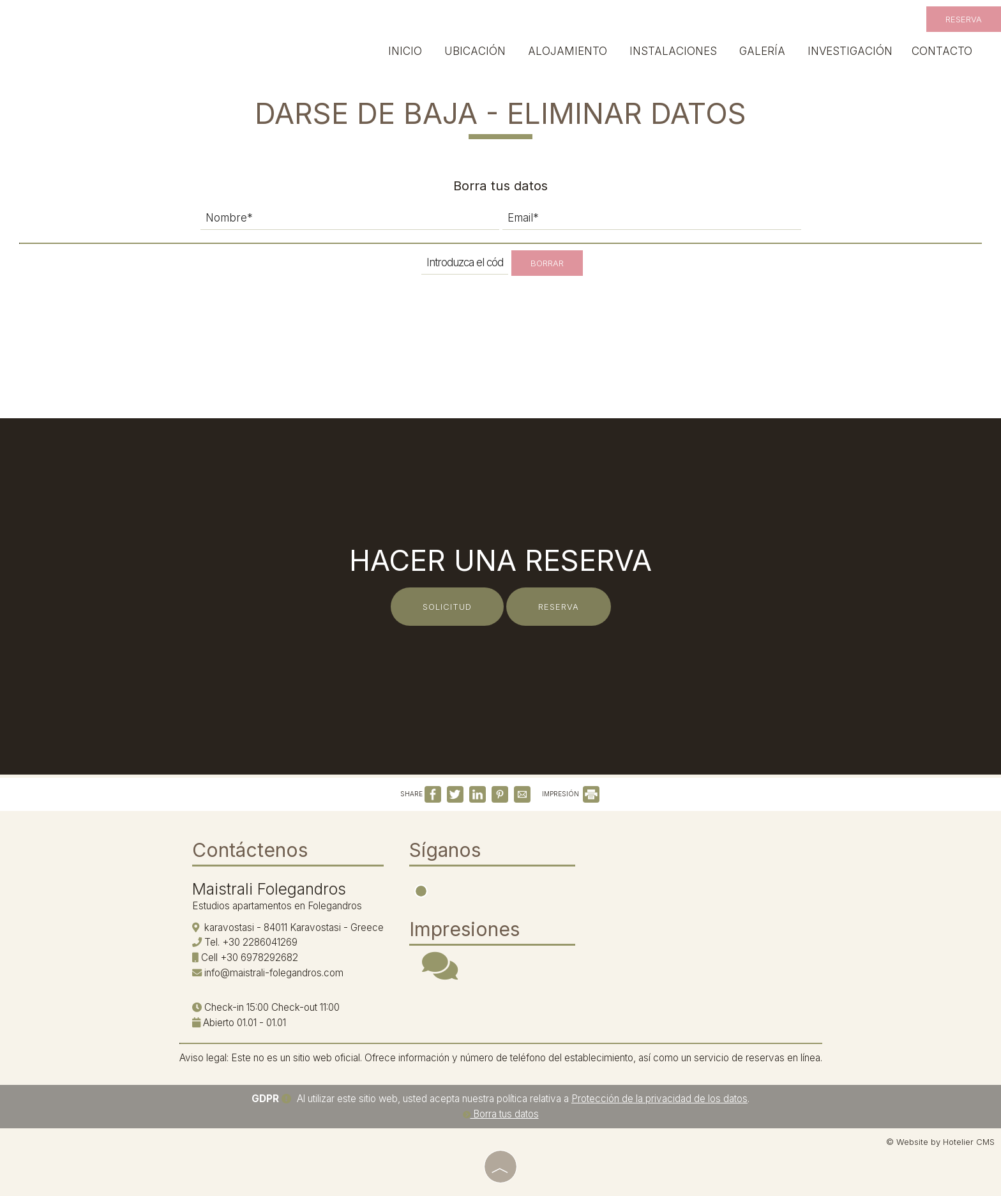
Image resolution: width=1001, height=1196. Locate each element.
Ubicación (475, 51)
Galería (762, 51)
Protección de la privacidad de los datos (659, 1099)
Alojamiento (567, 51)
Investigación (850, 51)
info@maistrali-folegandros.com (273, 973)
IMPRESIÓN (570, 794)
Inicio (405, 51)
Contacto (942, 51)
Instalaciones (673, 51)
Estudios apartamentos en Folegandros (277, 906)
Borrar (547, 263)
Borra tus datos (501, 1114)
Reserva (963, 19)
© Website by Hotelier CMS (940, 1142)
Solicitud (447, 607)
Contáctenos (250, 849)
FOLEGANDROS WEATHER (683, 884)
